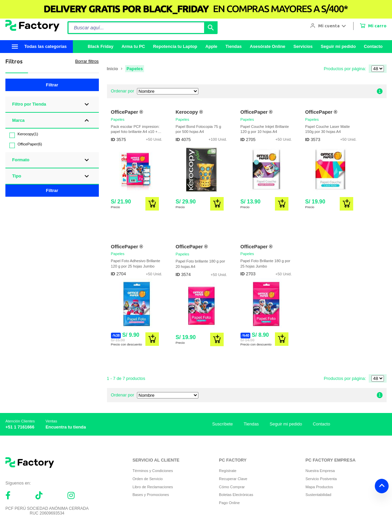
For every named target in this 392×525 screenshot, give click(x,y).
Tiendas (233, 46)
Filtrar (52, 84)
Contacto (373, 46)
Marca (18, 120)
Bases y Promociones (151, 495)
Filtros (14, 61)
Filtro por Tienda (29, 104)
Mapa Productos (319, 487)
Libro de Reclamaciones (153, 487)
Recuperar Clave (233, 479)
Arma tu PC (133, 46)
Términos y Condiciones (153, 471)
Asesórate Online (267, 46)
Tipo (16, 175)
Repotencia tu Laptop (175, 46)
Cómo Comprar (232, 487)
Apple (211, 46)
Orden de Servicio (148, 479)
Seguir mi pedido (338, 46)
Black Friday (100, 46)
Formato (20, 159)
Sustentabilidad (319, 495)
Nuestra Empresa (320, 471)
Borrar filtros (87, 61)
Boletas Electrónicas (236, 495)
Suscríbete (222, 423)
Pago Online (229, 503)
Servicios (303, 46)
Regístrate (227, 471)
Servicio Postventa (321, 479)
